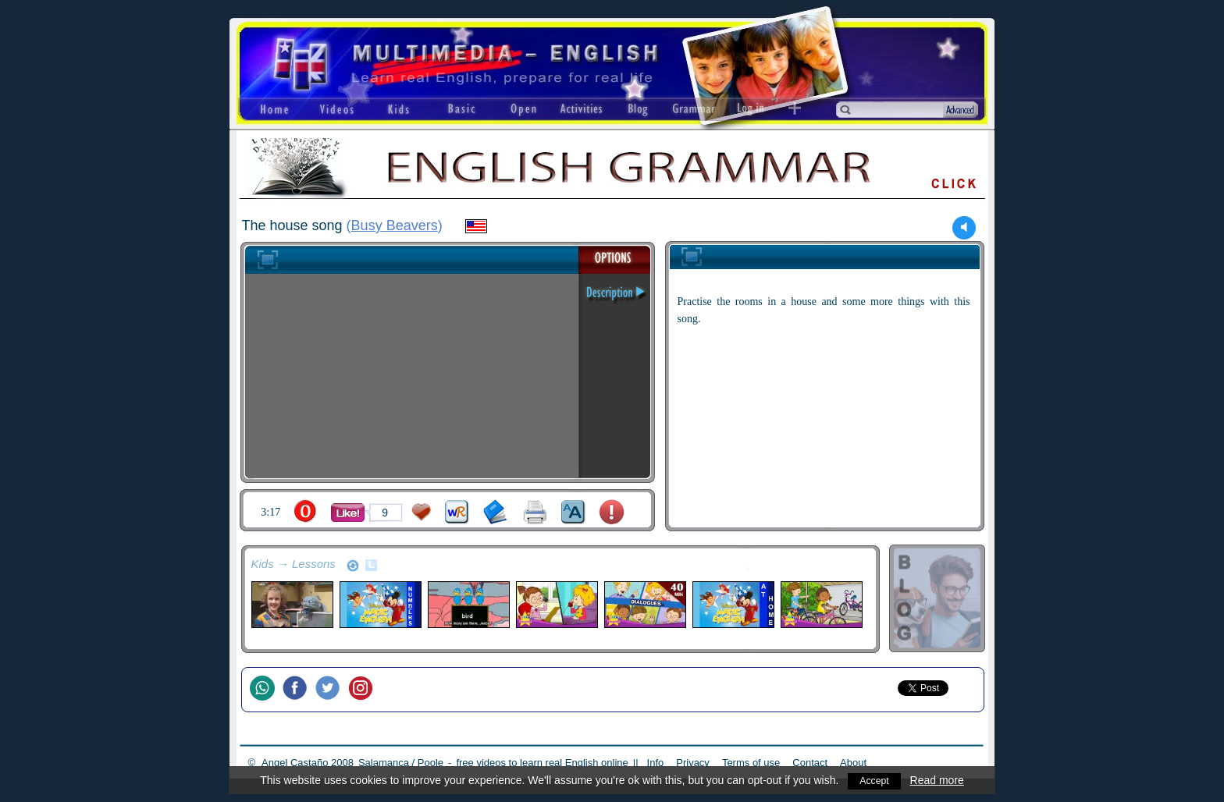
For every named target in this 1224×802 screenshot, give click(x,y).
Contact (809, 762)
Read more (939, 780)
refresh (353, 565)
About (853, 762)
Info (655, 762)
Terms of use (751, 762)
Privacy (693, 762)
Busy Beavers (394, 225)
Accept (874, 780)
